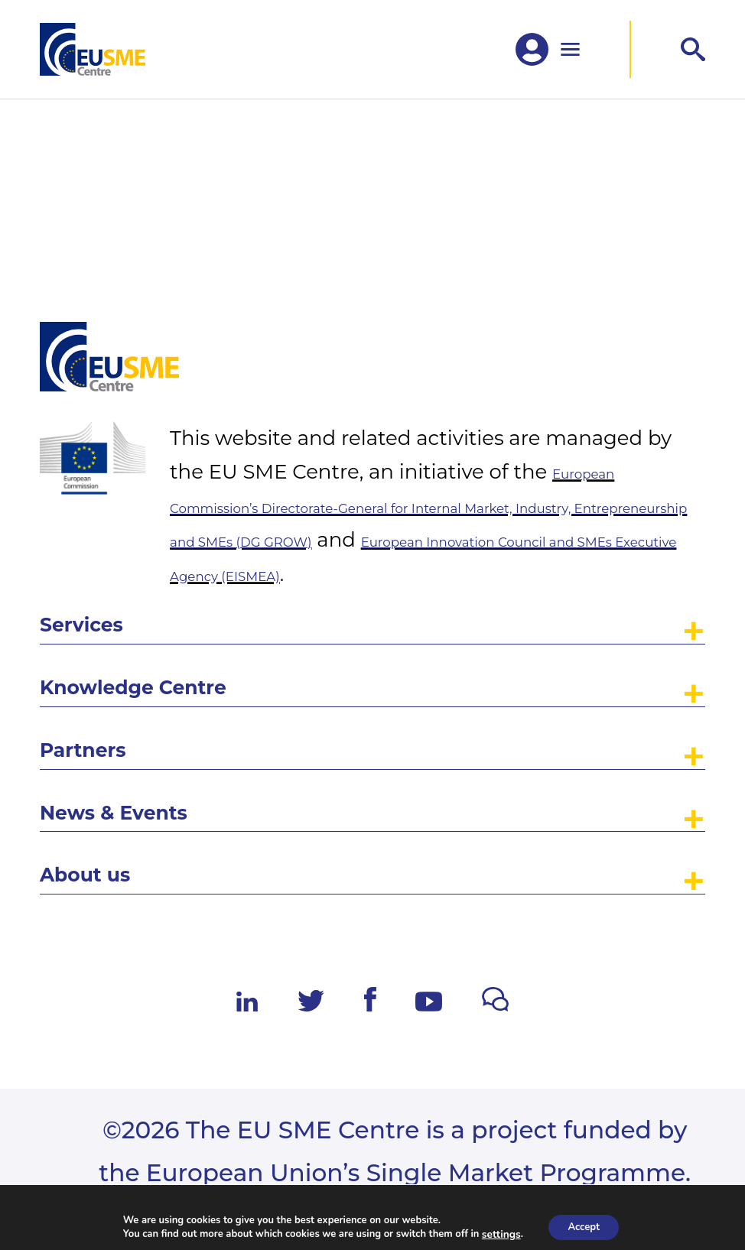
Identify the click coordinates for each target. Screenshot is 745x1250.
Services (105, 529)
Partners (107, 695)
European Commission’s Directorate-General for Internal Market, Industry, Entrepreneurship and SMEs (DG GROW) (437, 366)
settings (496, 1233)
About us (110, 861)
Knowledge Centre (185, 612)
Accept (583, 1226)
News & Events (155, 778)
